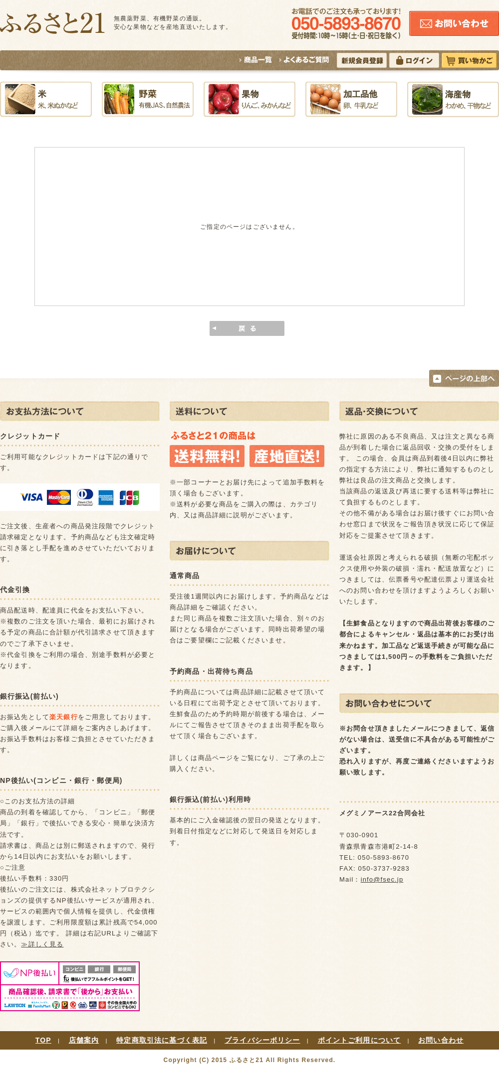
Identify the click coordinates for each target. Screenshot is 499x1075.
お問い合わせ (441, 1040)
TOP (43, 1040)
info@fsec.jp (382, 879)
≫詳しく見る (42, 944)
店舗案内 (84, 1040)
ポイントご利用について (359, 1040)
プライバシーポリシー (262, 1040)
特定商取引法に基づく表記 (161, 1040)
